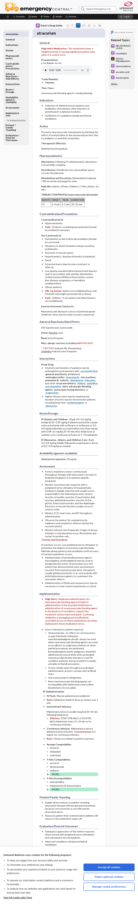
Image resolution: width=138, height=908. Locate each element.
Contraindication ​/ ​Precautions (12, 60)
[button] (71, 17)
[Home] (8, 17)
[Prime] (45, 17)
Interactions (13, 78)
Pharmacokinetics (12, 51)
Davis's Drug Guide (49, 26)
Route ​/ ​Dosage (10, 85)
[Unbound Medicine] (126, 6)
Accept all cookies (109, 867)
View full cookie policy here (17, 897)
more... (114, 83)
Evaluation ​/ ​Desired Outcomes (13, 132)
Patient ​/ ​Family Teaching (11, 122)
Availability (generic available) (12, 94)
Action (9, 44)
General (10, 34)
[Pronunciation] (66, 70)
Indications (12, 39)
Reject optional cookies (109, 876)
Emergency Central (47, 7)
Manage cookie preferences (109, 886)
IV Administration (16, 114)
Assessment (12, 102)
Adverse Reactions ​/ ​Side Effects (12, 71)
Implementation (12, 108)
